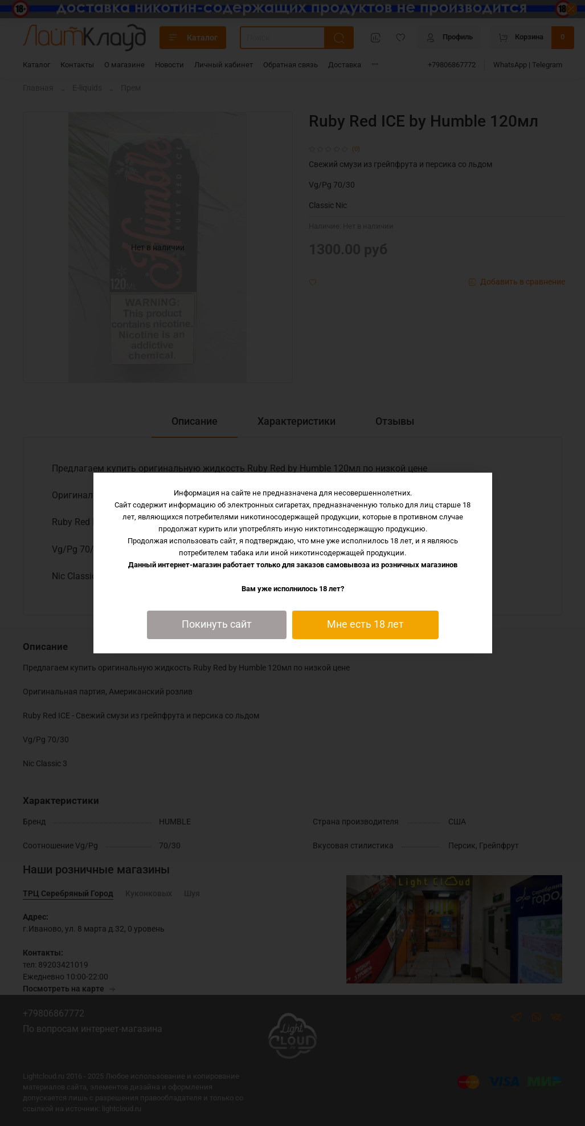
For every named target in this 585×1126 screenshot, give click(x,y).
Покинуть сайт (217, 624)
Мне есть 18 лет (365, 624)
